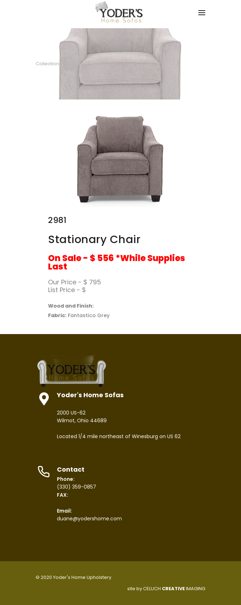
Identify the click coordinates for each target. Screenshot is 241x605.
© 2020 (44, 577)
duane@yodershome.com (89, 518)
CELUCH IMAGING (174, 588)
